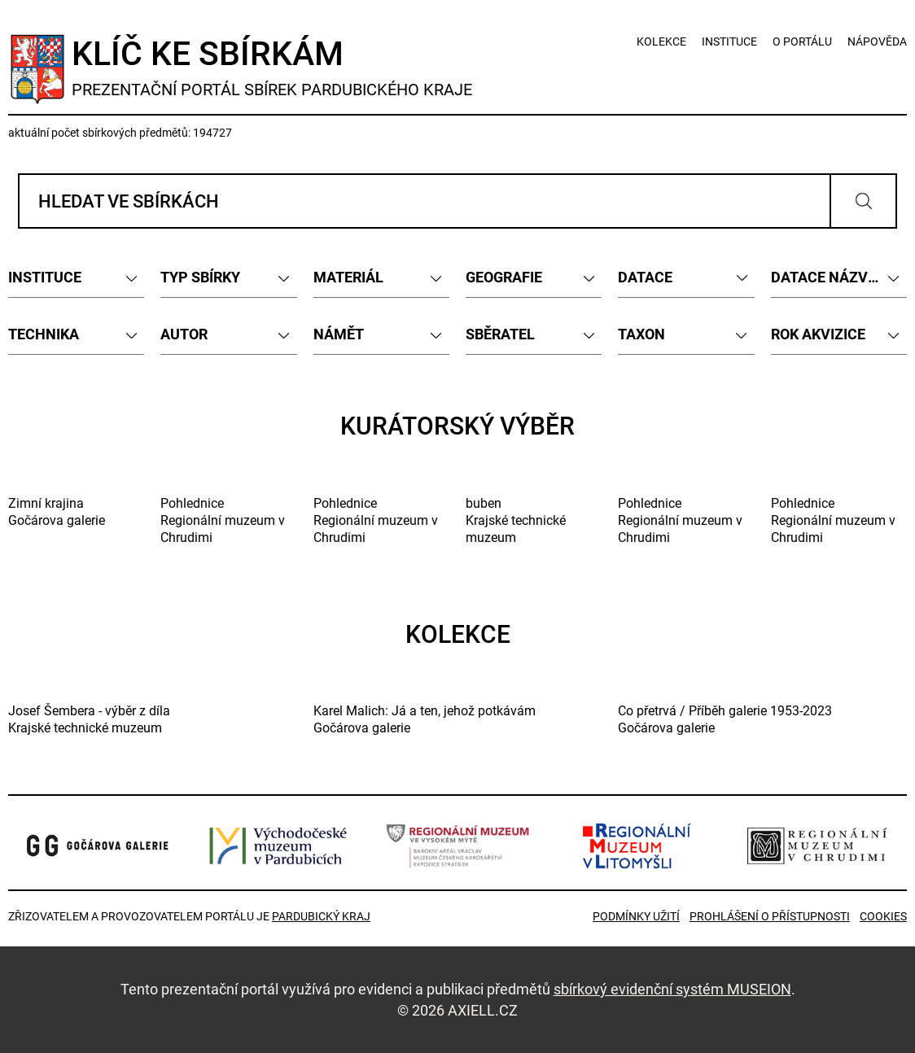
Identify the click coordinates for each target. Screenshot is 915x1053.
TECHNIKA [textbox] (43, 334)
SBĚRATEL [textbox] (500, 334)
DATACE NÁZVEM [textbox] (830, 277)
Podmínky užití (636, 916)
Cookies (883, 916)
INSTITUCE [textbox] (44, 277)
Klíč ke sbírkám (273, 67)
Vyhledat (863, 201)
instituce (729, 41)
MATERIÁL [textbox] (348, 277)
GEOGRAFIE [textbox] (504, 277)
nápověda (877, 41)
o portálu (802, 41)
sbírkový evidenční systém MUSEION (672, 988)
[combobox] (76, 277)
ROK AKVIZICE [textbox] (818, 334)
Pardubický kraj (321, 916)
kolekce (661, 41)
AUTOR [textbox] (184, 334)
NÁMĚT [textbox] (338, 334)
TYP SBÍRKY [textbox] (200, 277)
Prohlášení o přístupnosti (770, 916)
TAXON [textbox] (641, 334)
